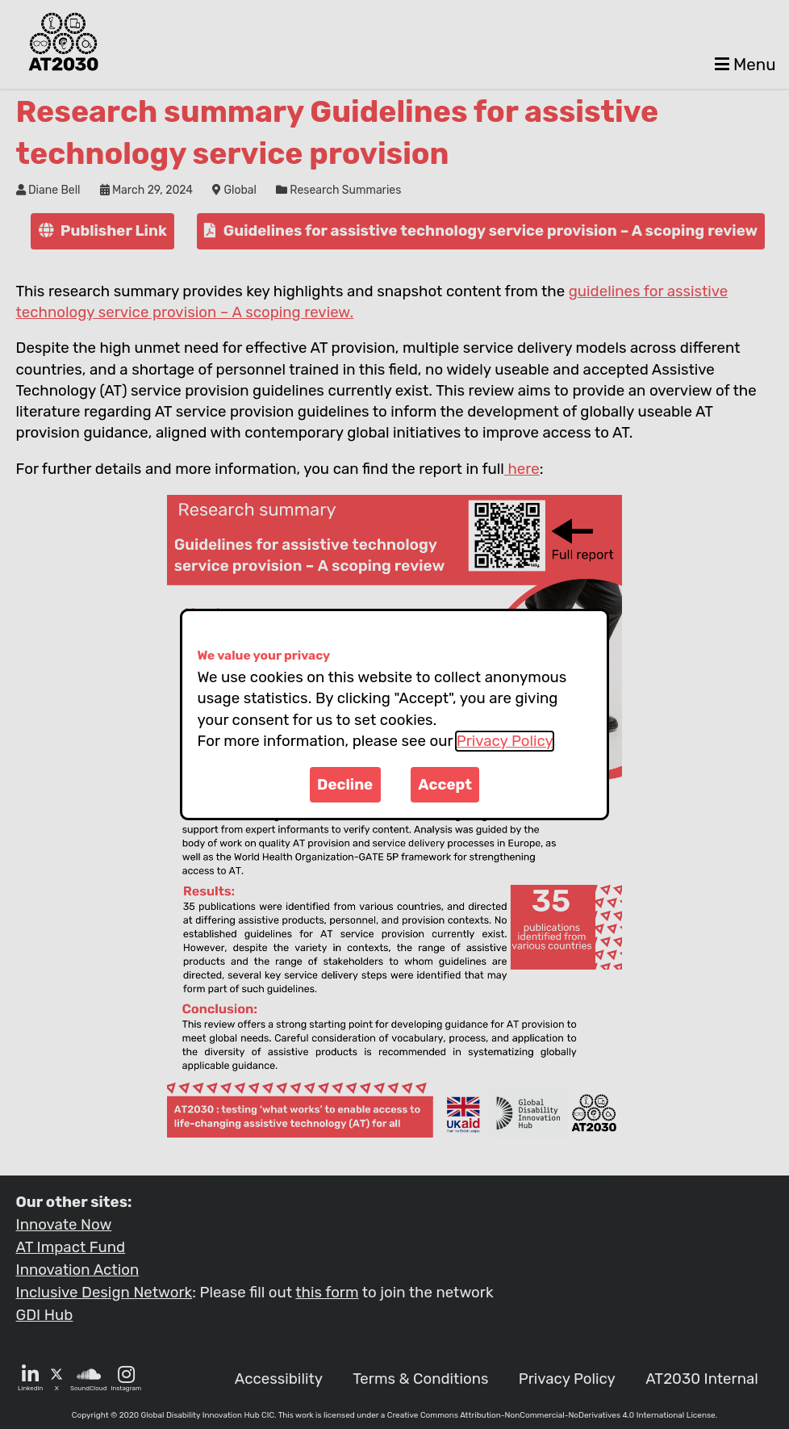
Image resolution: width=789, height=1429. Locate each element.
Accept (445, 785)
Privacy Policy (505, 741)
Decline (345, 785)
